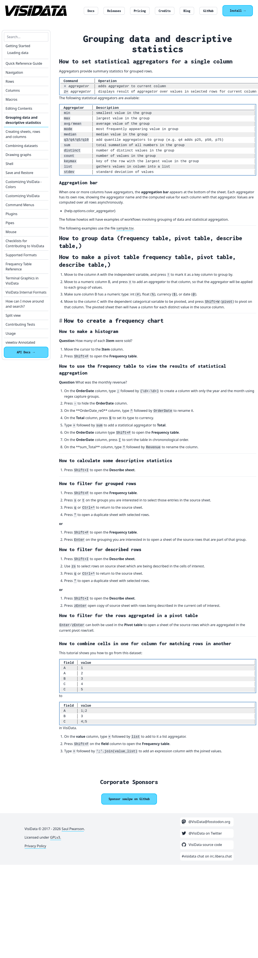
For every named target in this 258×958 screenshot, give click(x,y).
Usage (11, 333)
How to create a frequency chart (114, 320)
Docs (91, 11)
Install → (238, 10)
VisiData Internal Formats (26, 292)
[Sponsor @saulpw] (129, 799)
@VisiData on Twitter (202, 833)
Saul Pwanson (73, 828)
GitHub (208, 11)
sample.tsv (124, 228)
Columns (13, 90)
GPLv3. (55, 837)
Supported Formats (21, 255)
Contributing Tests (20, 324)
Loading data (17, 52)
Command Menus (20, 204)
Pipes (10, 222)
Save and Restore (19, 172)
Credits (165, 11)
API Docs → (26, 352)
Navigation (14, 72)
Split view (13, 315)
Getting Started (18, 45)
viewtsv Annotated (20, 342)
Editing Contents (19, 108)
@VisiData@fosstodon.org (206, 821)
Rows (10, 81)
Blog (186, 11)
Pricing (140, 11)
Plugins (11, 213)
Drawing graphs (18, 154)
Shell (9, 163)
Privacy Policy (35, 846)
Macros (11, 99)
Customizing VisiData (23, 195)
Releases (114, 11)
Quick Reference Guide (24, 63)
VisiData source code (202, 844)
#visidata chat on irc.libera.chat (207, 856)
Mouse (11, 231)
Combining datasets (22, 145)
